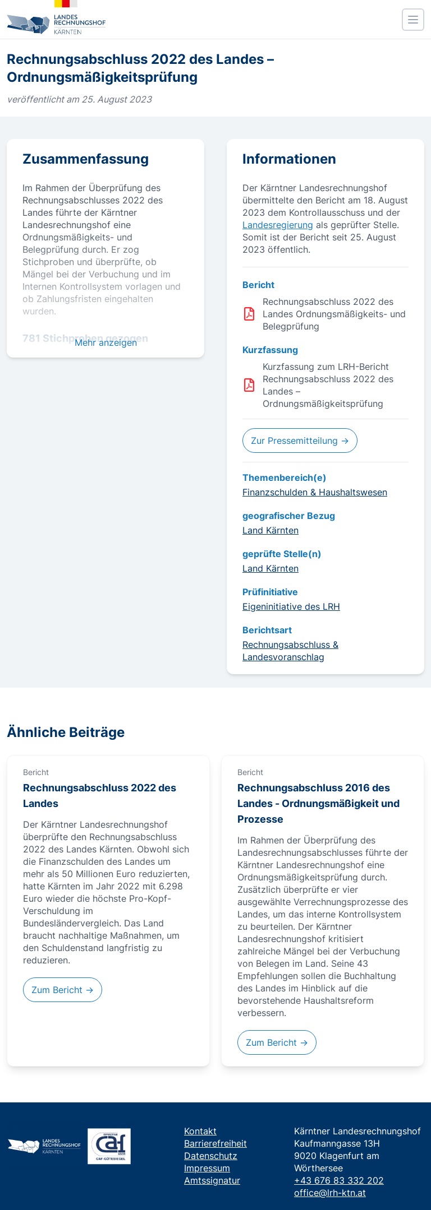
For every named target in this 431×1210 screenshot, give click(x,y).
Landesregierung (277, 224)
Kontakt (200, 1131)
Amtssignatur (212, 1180)
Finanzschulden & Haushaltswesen (314, 492)
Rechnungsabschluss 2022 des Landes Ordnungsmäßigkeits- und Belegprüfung (334, 314)
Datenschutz (210, 1155)
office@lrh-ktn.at (330, 1192)
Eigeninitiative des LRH (291, 606)
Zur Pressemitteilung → (300, 440)
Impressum (207, 1168)
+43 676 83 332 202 (339, 1180)
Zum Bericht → (62, 989)
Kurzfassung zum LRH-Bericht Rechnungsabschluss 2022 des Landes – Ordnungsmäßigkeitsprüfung (328, 385)
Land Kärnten (270, 530)
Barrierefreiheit (215, 1143)
